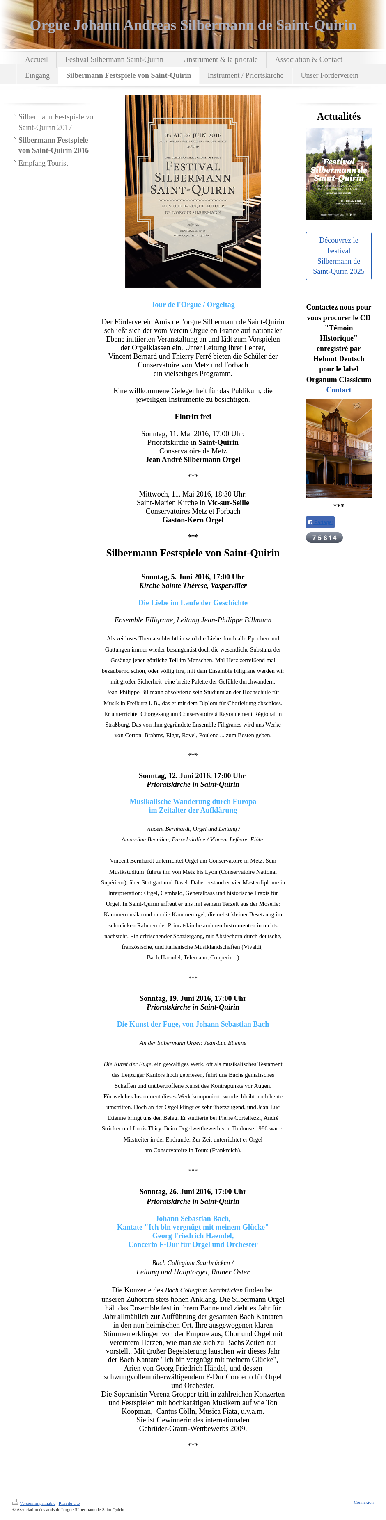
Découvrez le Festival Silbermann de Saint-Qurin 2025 (339, 256)
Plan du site (69, 1503)
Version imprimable (33, 1503)
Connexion (364, 1501)
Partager (320, 522)
